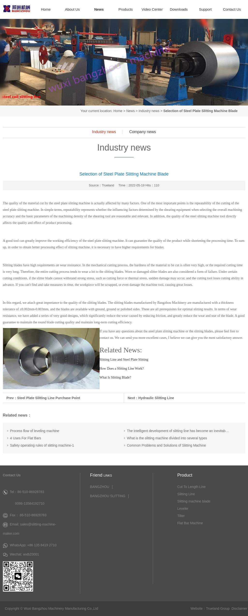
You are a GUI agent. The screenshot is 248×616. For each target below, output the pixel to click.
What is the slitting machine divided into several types (167, 438)
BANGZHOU (99, 487)
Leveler (183, 508)
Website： (198, 608)
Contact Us (232, 9)
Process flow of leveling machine (34, 431)
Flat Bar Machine (190, 523)
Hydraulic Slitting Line (156, 398)
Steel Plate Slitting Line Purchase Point (48, 398)
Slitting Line (186, 494)
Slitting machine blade (194, 501)
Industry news (149, 111)
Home (46, 9)
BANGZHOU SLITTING (107, 496)
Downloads (179, 9)
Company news (142, 132)
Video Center (152, 9)
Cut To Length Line (191, 487)
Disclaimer (239, 608)
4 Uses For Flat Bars (25, 438)
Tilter (181, 516)
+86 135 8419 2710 (42, 545)
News (99, 9)
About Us (72, 9)
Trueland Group (218, 608)
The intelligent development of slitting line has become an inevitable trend (178, 431)
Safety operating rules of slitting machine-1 (42, 445)
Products (125, 9)
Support (205, 9)
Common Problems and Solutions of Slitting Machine (166, 445)
